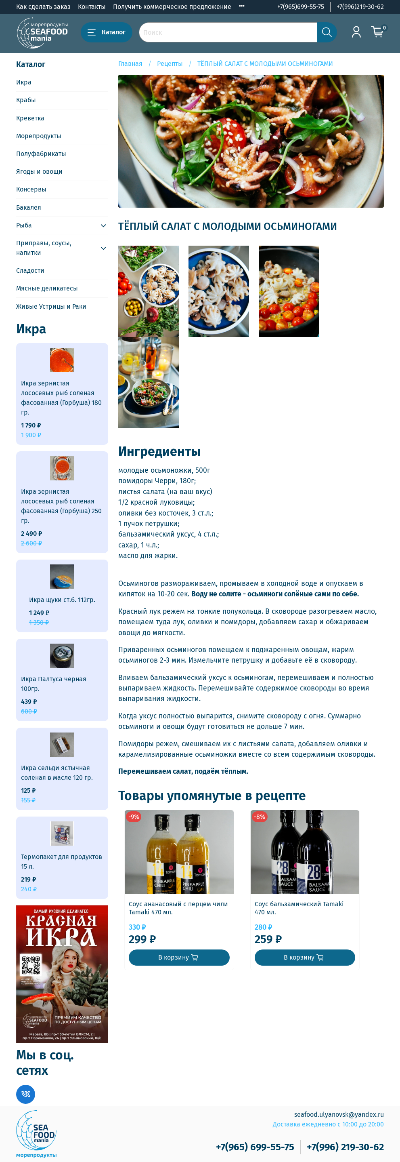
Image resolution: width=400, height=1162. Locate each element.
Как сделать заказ (43, 7)
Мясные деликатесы (47, 288)
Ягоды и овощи (39, 171)
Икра (23, 82)
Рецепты (170, 63)
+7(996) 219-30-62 (345, 1147)
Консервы (31, 189)
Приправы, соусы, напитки (43, 248)
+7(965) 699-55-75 (255, 1147)
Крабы (26, 100)
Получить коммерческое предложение (172, 7)
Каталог (107, 32)
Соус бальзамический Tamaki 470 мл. (320, 916)
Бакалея (28, 207)
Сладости (30, 270)
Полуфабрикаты (41, 154)
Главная (130, 63)
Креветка (30, 118)
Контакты (92, 7)
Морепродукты (38, 136)
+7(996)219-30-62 (360, 7)
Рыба (24, 225)
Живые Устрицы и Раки (51, 306)
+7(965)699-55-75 (300, 7)
